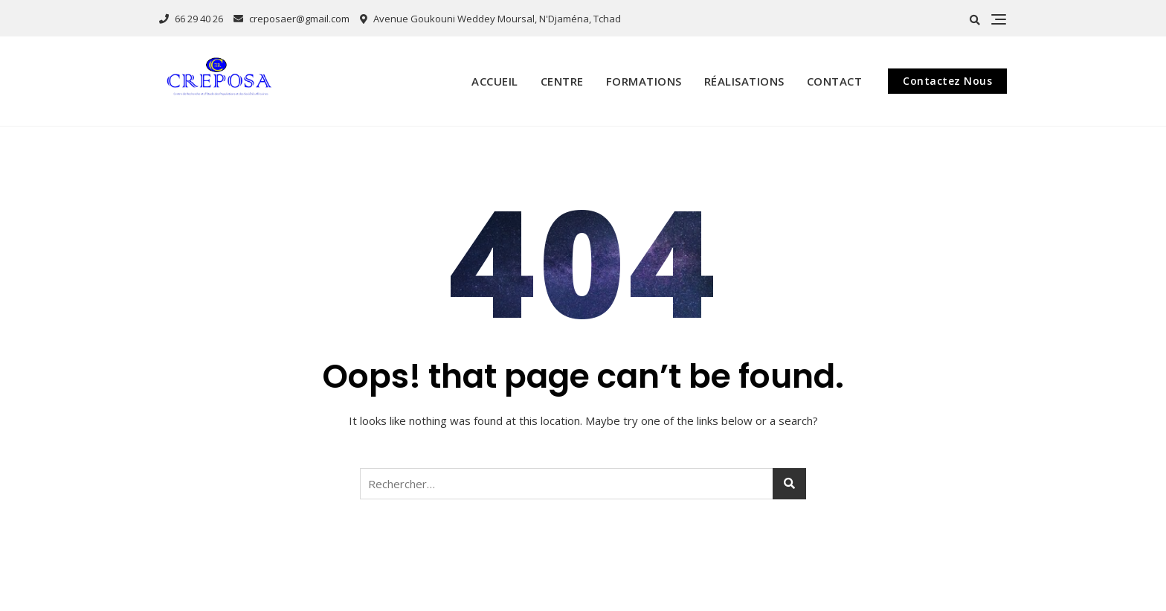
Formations (644, 81)
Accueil (494, 81)
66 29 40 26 (191, 18)
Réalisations (744, 81)
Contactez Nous (947, 81)
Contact (835, 81)
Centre (562, 81)
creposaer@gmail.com (291, 18)
